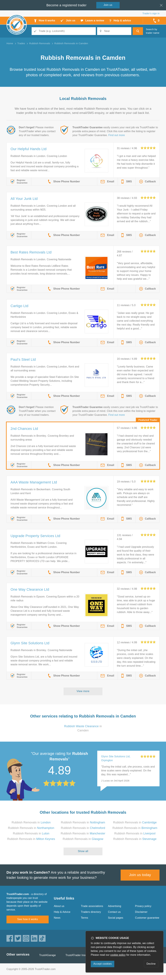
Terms (84, 917)
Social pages (115, 917)
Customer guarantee (147, 917)
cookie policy (118, 954)
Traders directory (91, 912)
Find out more (116, 135)
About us (59, 906)
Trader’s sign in (151, 13)
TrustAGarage (47, 955)
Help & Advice (62, 912)
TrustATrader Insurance (79, 955)
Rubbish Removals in (31, 822)
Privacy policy (143, 906)
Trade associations (92, 906)
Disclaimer (141, 912)
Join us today (140, 875)
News (57, 917)
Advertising (114, 906)
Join (108, 5)
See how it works (27, 919)
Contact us (114, 912)
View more (83, 691)
